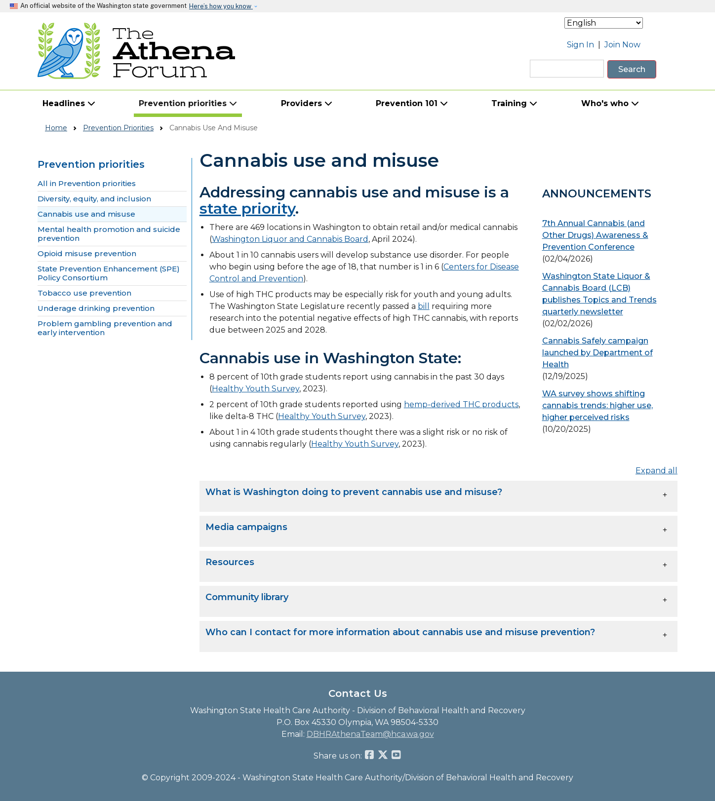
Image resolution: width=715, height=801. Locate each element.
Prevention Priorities (118, 127)
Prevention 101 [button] (412, 103)
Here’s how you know (221, 6)
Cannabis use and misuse (86, 214)
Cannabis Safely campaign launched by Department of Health (597, 352)
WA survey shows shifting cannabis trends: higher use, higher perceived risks (597, 405)
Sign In (580, 44)
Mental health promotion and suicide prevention (109, 234)
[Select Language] (603, 23)
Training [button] (514, 103)
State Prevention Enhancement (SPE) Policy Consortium (109, 273)
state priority (247, 208)
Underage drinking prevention (96, 308)
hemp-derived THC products (461, 404)
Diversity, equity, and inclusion (94, 198)
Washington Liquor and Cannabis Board (290, 239)
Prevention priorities (91, 164)
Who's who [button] (610, 103)
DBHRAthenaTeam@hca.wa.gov (370, 734)
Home (56, 127)
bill (424, 306)
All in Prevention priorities (87, 183)
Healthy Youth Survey (255, 388)
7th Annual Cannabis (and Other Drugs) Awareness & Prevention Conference (595, 235)
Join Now (622, 44)
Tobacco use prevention (84, 293)
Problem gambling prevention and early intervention (105, 328)
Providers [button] (306, 103)
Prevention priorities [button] (188, 103)
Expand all (656, 470)
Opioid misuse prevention (87, 253)
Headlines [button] (68, 103)
